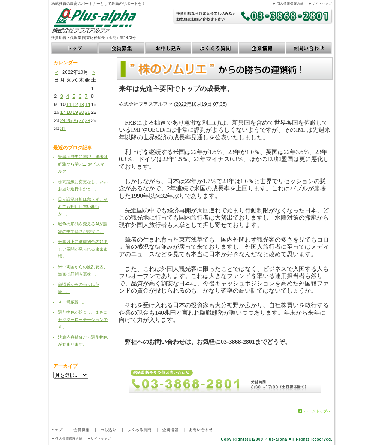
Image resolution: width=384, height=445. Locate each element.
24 (62, 120)
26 (75, 120)
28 (87, 120)
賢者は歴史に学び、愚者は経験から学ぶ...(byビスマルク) (83, 163)
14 (87, 104)
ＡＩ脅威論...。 (72, 302)
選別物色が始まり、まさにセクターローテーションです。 (83, 319)
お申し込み (168, 48)
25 (69, 120)
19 (75, 112)
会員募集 (121, 48)
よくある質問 (215, 48)
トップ (74, 48)
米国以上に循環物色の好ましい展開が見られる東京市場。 (83, 248)
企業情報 (262, 48)
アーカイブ (65, 366)
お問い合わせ (309, 48)
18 (69, 112)
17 (62, 112)
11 (69, 104)
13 (81, 104)
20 (81, 112)
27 (81, 120)
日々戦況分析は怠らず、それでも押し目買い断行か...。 (83, 206)
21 (87, 112)
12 (75, 104)
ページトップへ (317, 411)
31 (62, 128)
